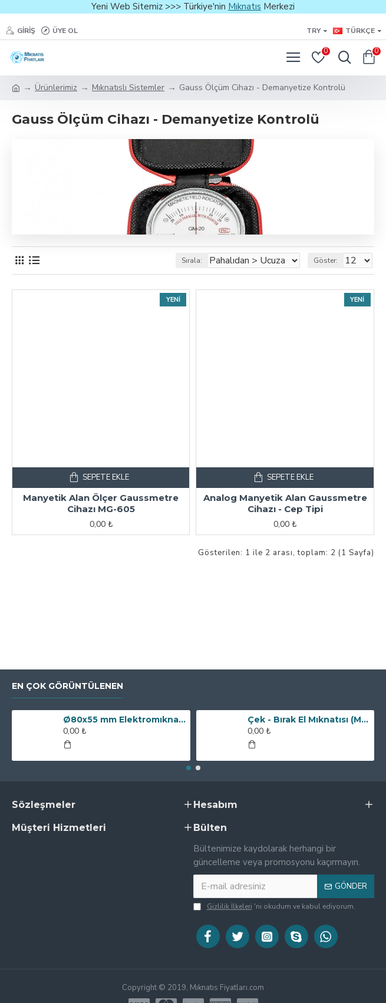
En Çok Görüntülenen (67, 686)
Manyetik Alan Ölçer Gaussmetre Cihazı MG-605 (101, 503)
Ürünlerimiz (56, 87)
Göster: (326, 260)
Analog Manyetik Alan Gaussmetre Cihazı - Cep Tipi (285, 503)
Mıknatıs (244, 6)
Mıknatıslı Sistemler (128, 87)
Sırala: (192, 260)
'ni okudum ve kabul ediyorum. (274, 906)
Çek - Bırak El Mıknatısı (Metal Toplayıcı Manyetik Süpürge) (309, 719)
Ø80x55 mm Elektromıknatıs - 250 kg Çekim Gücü (124, 719)
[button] (188, 768)
